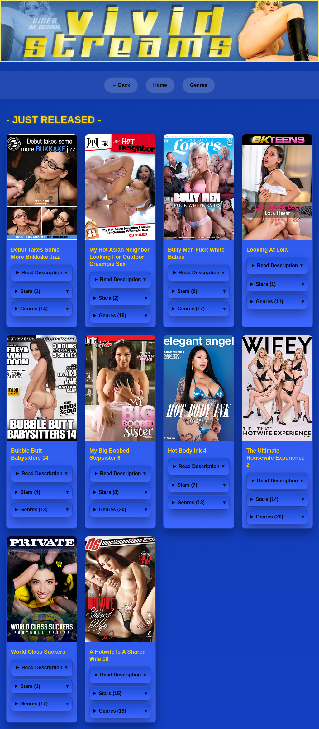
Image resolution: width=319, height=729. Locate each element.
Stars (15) (110, 693)
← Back (121, 85)
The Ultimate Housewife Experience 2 (275, 458)
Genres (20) (112, 509)
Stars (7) (187, 485)
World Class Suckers (38, 652)
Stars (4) (30, 492)
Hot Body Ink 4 (187, 451)
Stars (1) (30, 291)
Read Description (42, 272)
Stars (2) (109, 298)
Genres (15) (112, 315)
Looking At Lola (267, 250)
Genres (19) (112, 710)
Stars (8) (109, 492)
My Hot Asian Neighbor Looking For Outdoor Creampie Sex (119, 257)
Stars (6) (187, 291)
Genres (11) (269, 301)
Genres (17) (191, 308)
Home (160, 85)
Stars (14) (267, 499)
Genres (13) (34, 509)
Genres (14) (34, 308)
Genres (198, 85)
